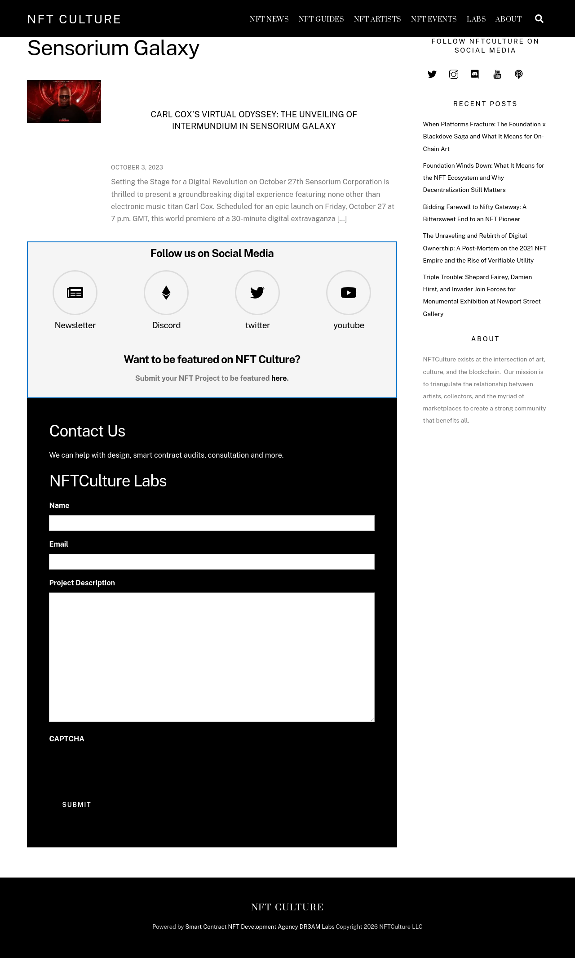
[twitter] (432, 72)
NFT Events (434, 19)
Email (58, 544)
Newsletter (75, 325)
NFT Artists (378, 19)
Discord (166, 325)
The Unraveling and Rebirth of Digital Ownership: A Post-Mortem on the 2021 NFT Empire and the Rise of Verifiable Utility (485, 247)
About (508, 19)
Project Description (82, 583)
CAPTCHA (66, 739)
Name (59, 505)
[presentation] (117, 766)
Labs (476, 19)
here (279, 378)
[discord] (475, 72)
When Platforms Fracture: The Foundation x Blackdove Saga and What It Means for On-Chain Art (484, 136)
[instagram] (454, 72)
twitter (257, 325)
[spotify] (519, 72)
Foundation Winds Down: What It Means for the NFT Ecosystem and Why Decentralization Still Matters (483, 177)
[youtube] (497, 72)
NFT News (269, 19)
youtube (348, 325)
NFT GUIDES (322, 19)
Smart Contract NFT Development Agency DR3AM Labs (260, 926)
